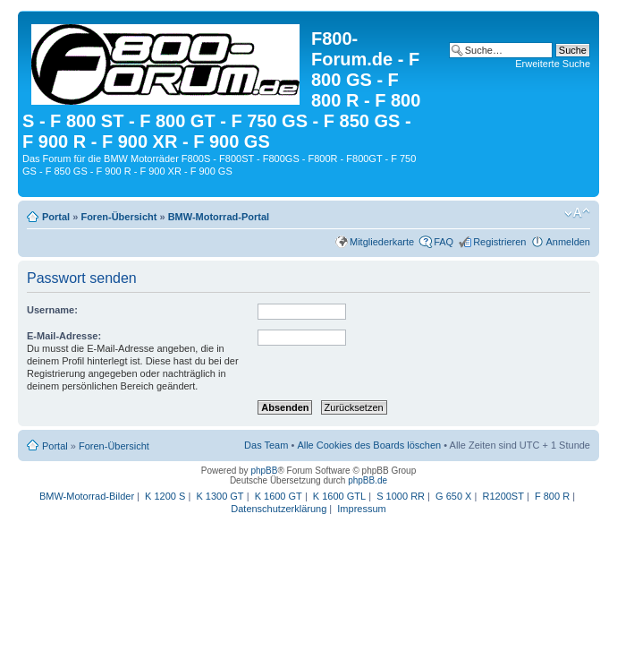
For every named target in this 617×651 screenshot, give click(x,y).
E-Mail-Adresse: (64, 335)
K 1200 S (165, 496)
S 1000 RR (400, 496)
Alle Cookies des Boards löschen (369, 445)
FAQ (443, 241)
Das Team (266, 445)
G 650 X (453, 496)
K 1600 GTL (339, 496)
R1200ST (502, 496)
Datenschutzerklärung (278, 508)
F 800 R (552, 496)
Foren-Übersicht (118, 216)
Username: (52, 309)
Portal (56, 216)
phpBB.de (367, 480)
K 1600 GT (278, 496)
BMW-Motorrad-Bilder (86, 496)
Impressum (361, 508)
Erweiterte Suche (552, 63)
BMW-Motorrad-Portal (218, 216)
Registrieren (499, 241)
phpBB (263, 470)
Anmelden (567, 241)
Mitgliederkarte (382, 241)
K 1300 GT (219, 496)
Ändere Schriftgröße (577, 213)
